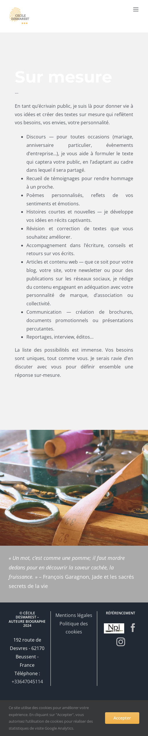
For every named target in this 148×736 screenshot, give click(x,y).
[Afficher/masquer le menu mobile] (136, 9)
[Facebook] (133, 627)
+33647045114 (27, 681)
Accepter (122, 718)
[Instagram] (120, 642)
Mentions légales (73, 615)
